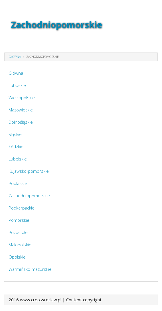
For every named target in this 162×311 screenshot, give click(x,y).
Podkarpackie (22, 208)
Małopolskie (20, 244)
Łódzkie (16, 146)
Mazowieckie (21, 110)
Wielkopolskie (22, 97)
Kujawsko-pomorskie (29, 171)
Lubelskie (18, 159)
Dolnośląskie (21, 122)
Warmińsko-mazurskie (30, 269)
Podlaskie (18, 183)
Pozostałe (18, 232)
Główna (16, 73)
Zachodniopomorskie (29, 195)
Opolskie (17, 257)
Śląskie (15, 134)
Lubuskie (17, 85)
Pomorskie (19, 220)
